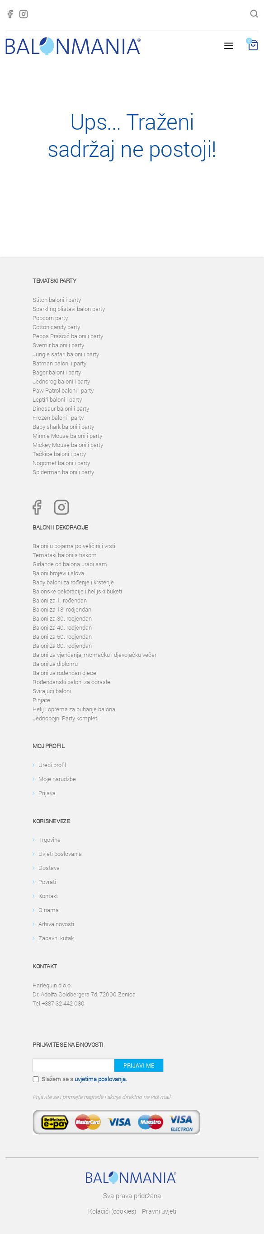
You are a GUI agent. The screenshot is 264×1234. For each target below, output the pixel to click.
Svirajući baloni (52, 691)
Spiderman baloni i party (63, 472)
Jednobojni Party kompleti (66, 718)
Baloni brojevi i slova (58, 573)
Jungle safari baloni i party (66, 354)
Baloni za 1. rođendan (60, 600)
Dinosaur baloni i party (61, 408)
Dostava (49, 868)
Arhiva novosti (56, 924)
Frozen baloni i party (58, 417)
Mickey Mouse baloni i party (68, 445)
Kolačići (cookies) (112, 1211)
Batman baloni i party (59, 363)
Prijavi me (138, 1065)
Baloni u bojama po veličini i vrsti (74, 546)
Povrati (47, 882)
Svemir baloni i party (58, 345)
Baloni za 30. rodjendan (62, 618)
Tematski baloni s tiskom (65, 555)
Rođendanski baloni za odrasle (71, 682)
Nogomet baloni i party (61, 463)
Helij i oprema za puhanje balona (74, 709)
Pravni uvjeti (159, 1211)
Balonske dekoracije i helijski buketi (77, 591)
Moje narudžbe (57, 779)
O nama (48, 910)
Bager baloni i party (57, 372)
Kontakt (48, 896)
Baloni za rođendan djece (64, 673)
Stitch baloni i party (57, 300)
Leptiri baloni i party (57, 399)
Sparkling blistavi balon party (69, 309)
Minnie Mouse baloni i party (67, 436)
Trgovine (49, 840)
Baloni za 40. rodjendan (62, 627)
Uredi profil (52, 765)
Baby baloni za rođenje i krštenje (73, 582)
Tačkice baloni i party (59, 454)
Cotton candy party (56, 327)
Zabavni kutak (56, 938)
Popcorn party (50, 318)
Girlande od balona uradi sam (70, 564)
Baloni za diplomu (55, 664)
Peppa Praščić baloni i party (68, 336)
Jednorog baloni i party (61, 381)
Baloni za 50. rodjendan (62, 636)
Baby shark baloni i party (63, 427)
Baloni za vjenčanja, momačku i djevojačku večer (94, 655)
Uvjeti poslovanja (60, 854)
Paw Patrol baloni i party (63, 390)
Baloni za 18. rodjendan (62, 609)
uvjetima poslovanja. (101, 1079)
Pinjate (41, 700)
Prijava (47, 793)
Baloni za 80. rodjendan (62, 645)
